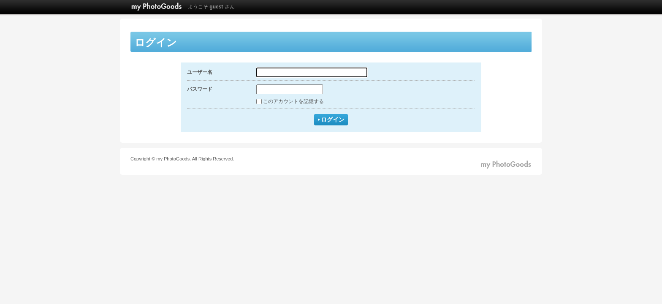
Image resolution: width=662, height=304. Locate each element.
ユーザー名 (199, 72)
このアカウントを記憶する (293, 101)
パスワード (199, 89)
